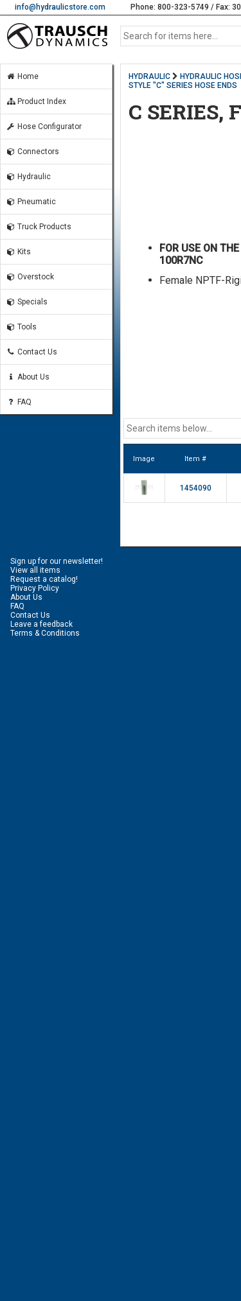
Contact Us (31, 351)
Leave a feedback (41, 624)
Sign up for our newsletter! (56, 561)
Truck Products (38, 226)
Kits (18, 251)
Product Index (36, 101)
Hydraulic (28, 176)
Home (22, 76)
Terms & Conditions (45, 633)
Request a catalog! (44, 579)
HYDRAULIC (149, 76)
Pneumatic (31, 201)
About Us (27, 376)
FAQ (18, 401)
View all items (35, 570)
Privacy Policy (34, 588)
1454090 (195, 488)
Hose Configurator (44, 126)
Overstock (30, 276)
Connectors (32, 151)
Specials (27, 301)
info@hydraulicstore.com (60, 7)
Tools (21, 326)
